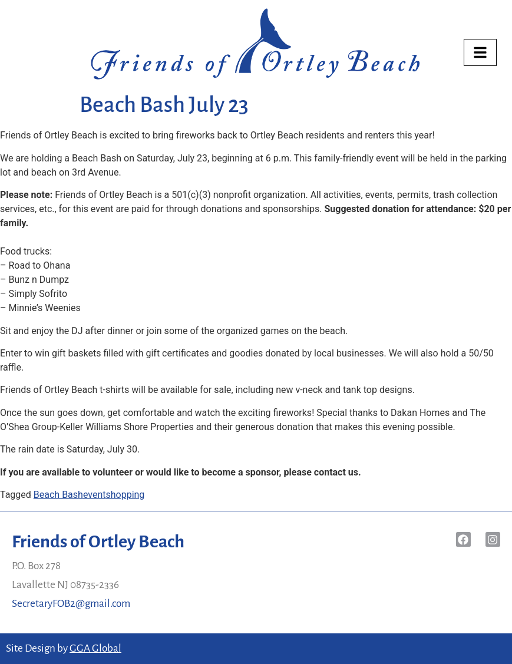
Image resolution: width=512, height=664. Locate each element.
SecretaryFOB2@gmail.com (71, 603)
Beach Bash (58, 494)
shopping (124, 494)
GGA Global (95, 648)
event (94, 494)
